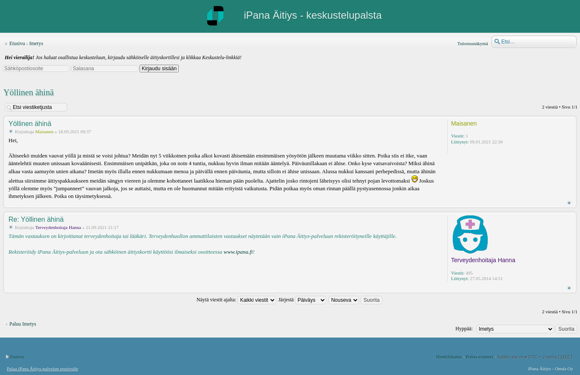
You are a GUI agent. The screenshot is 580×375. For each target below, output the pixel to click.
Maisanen (44, 131)
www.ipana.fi (237, 252)
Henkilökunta (449, 356)
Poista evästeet (479, 356)
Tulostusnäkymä (472, 43)
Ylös (569, 202)
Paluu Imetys (22, 324)
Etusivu (17, 43)
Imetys (36, 43)
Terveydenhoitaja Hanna (58, 227)
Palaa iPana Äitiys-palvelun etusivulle (42, 368)
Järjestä (302, 300)
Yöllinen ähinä (28, 92)
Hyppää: (464, 329)
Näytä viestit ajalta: (236, 300)
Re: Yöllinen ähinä (36, 219)
